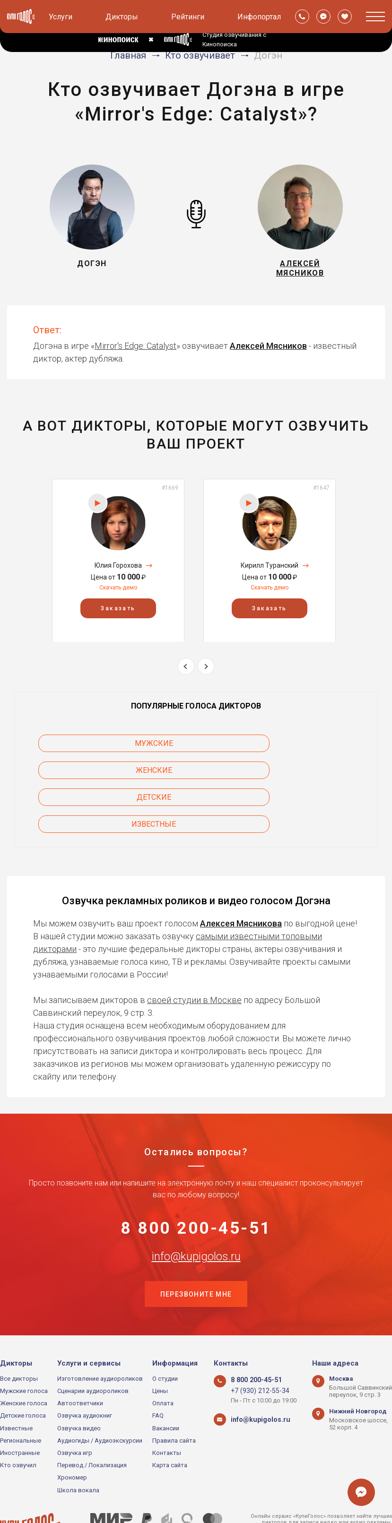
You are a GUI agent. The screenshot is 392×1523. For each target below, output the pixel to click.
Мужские (90, 748)
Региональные (20, 1397)
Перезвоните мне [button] (196, 1250)
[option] (118, 566)
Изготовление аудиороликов (100, 1335)
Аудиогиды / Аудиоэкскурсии (99, 1397)
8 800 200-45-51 (196, 1181)
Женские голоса (23, 1360)
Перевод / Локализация (92, 1422)
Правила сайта (174, 1397)
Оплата (163, 1360)
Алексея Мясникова (241, 875)
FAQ (158, 1372)
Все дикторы (19, 1335)
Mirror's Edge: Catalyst (135, 351)
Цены (160, 1347)
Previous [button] (186, 672)
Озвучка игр (74, 1409)
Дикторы (121, 16)
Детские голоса (23, 1372)
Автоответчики (80, 1360)
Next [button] (206, 672)
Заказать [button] (118, 613)
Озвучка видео (79, 1385)
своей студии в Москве (194, 951)
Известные (301, 775)
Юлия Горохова (118, 571)
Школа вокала (78, 1447)
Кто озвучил (18, 1422)
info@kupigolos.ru (196, 1211)
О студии (165, 1335)
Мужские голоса (24, 1347)
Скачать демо (118, 593)
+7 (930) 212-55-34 (256, 1347)
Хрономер (72, 1434)
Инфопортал (259, 16)
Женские (302, 748)
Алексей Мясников (268, 351)
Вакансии (165, 1385)
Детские (90, 775)
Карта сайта (169, 1422)
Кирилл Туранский (269, 571)
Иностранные (20, 1409)
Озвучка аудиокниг (84, 1372)
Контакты (166, 1409)
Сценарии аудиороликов (93, 1347)
